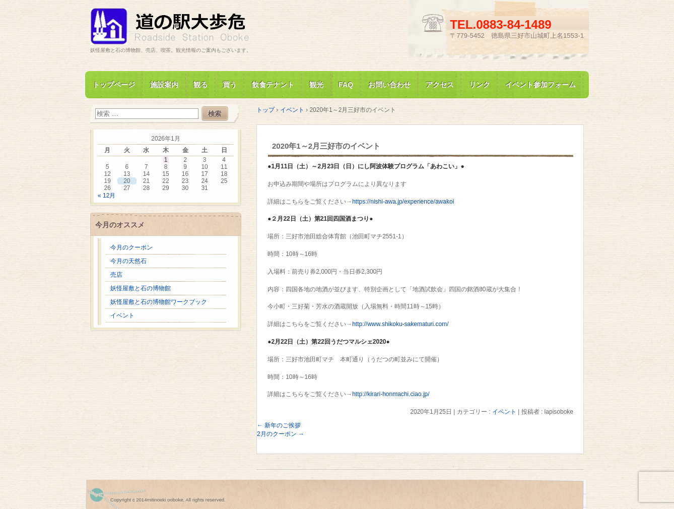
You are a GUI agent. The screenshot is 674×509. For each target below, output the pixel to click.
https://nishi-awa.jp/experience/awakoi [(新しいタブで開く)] (403, 201)
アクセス (440, 85)
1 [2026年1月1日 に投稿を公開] (166, 159)
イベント (504, 411)
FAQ (346, 85)
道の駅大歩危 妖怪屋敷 (206, 27)
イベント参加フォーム (540, 85)
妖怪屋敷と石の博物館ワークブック (158, 301)
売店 (116, 274)
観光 (316, 85)
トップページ (114, 85)
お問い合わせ (389, 85)
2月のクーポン (280, 433)
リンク (479, 85)
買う (230, 85)
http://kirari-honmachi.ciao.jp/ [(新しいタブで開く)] (390, 394)
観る (200, 85)
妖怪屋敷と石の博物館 (140, 288)
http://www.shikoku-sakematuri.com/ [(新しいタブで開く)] (400, 324)
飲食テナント (273, 85)
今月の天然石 (128, 261)
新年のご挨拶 (279, 425)
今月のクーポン (131, 247)
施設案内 (164, 85)
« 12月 (106, 195)
